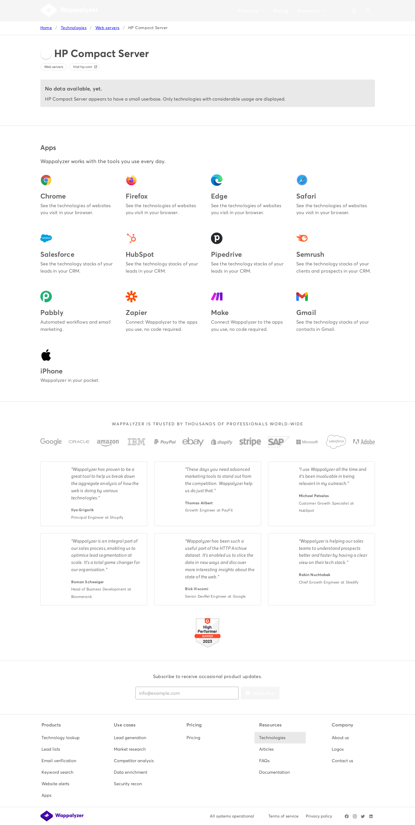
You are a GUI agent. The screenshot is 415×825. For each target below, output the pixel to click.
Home (46, 27)
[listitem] (62, 737)
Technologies (73, 27)
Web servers (107, 27)
